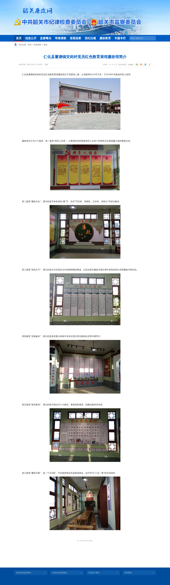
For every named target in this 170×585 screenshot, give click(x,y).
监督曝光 (45, 38)
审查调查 (60, 38)
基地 (45, 45)
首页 (19, 38)
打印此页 (122, 65)
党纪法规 (90, 38)
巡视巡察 (75, 38)
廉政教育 (105, 38)
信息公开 (30, 38)
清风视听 (37, 45)
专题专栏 (120, 38)
